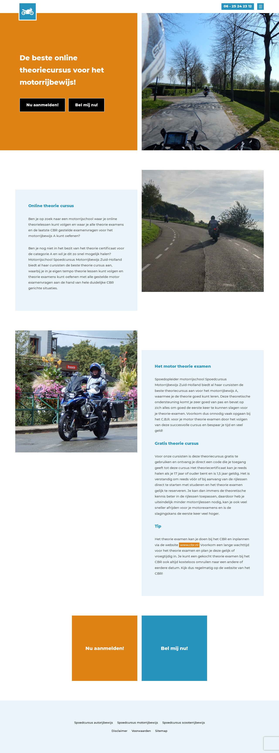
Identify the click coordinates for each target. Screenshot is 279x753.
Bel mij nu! (174, 648)
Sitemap (161, 731)
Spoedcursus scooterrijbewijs (183, 722)
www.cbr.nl (189, 545)
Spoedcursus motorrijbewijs (137, 722)
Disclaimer (119, 731)
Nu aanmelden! (104, 648)
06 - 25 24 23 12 (238, 6)
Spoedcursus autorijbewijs (93, 722)
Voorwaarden (141, 731)
